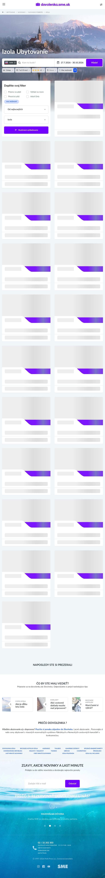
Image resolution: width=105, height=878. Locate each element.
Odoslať (72, 784)
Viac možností (11, 101)
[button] (44, 825)
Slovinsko (21, 12)
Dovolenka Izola (8, 748)
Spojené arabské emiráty (93, 748)
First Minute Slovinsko (42, 753)
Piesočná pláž (13, 97)
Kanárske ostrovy (72, 748)
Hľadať (94, 63)
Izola (48, 12)
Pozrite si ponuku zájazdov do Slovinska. (54, 729)
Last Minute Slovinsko (14, 753)
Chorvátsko (81, 751)
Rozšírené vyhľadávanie (26, 130)
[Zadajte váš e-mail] (45, 784)
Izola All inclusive (92, 753)
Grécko (67, 751)
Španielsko (97, 751)
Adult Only (34, 97)
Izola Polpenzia (68, 753)
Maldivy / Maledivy (36, 751)
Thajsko (58, 748)
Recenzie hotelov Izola (29, 748)
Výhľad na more (37, 92)
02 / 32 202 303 (45, 843)
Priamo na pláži (14, 92)
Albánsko (46, 748)
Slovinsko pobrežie (35, 12)
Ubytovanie (10, 12)
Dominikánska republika (13, 751)
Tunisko (54, 751)
